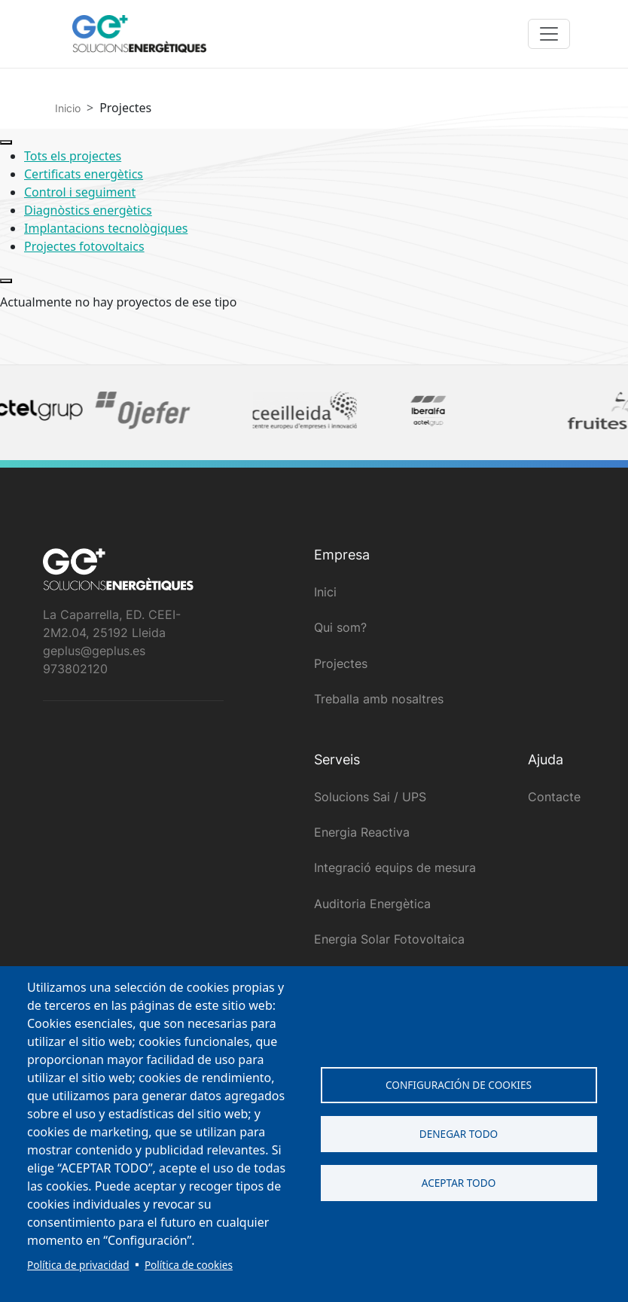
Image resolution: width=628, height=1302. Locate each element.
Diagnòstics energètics (88, 210)
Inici (325, 591)
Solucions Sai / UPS (370, 796)
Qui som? (340, 627)
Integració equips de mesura (395, 867)
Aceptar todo (459, 1182)
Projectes (340, 663)
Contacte (554, 796)
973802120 (75, 668)
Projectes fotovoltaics (84, 246)
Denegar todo (458, 1134)
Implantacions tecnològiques (105, 228)
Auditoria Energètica (372, 903)
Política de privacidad (78, 1265)
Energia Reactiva (362, 832)
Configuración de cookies (459, 1085)
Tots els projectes (72, 156)
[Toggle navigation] (549, 34)
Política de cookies (189, 1265)
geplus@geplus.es (94, 650)
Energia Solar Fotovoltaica (389, 939)
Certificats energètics (83, 174)
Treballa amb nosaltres (379, 698)
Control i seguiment (80, 192)
